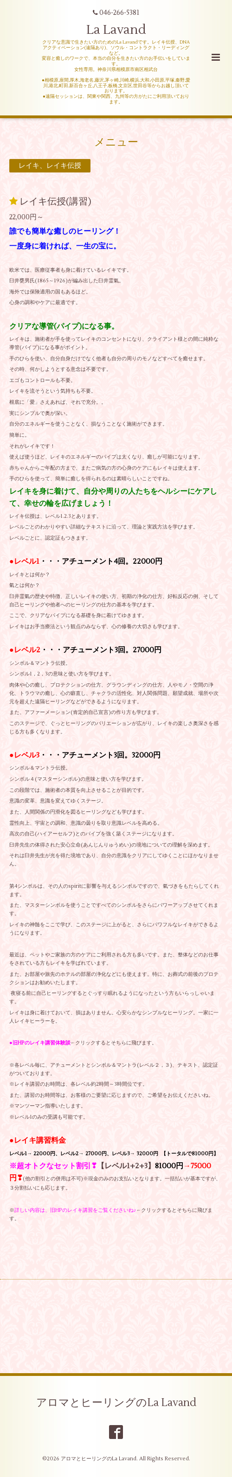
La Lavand (116, 30)
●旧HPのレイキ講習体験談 (40, 1042)
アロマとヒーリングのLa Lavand (116, 1402)
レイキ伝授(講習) (55, 201)
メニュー (116, 141)
